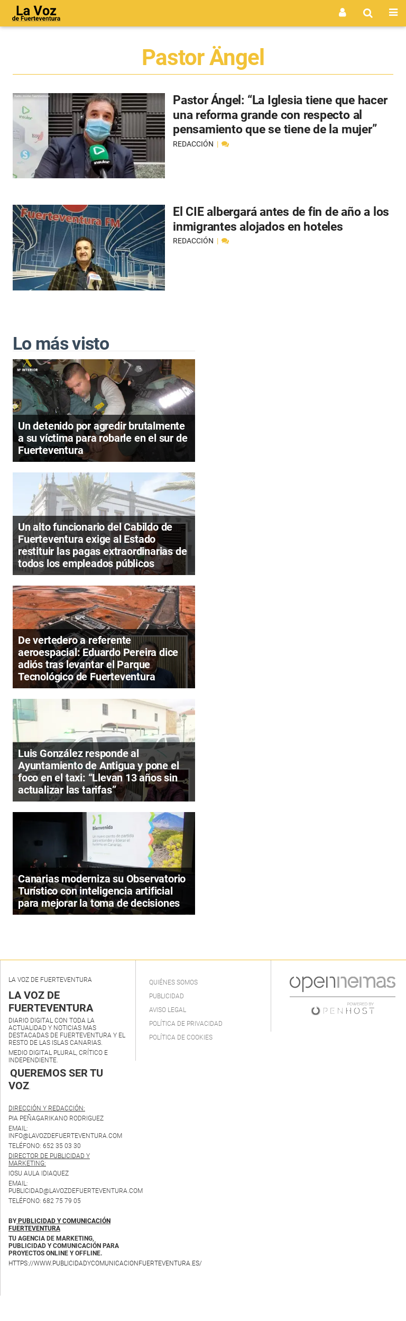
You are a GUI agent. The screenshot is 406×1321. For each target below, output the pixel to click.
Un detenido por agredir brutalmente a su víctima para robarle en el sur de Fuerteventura (102, 438)
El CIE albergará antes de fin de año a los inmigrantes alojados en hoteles (277, 219)
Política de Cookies (181, 1037)
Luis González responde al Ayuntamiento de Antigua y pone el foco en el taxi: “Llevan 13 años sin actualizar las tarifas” (98, 771)
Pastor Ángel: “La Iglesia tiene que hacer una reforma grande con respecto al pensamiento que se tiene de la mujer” (277, 122)
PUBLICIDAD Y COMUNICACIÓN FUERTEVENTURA (59, 1224)
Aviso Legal (167, 1010)
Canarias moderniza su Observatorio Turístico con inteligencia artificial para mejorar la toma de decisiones (102, 890)
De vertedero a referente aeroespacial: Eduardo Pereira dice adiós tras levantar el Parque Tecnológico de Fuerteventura (98, 658)
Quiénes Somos (173, 982)
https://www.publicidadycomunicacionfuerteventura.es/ (105, 1263)
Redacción (194, 158)
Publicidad (166, 996)
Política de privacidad (186, 1023)
